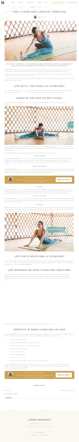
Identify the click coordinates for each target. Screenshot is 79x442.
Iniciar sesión (72, 2)
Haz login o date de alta (68, 390)
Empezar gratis (58, 2)
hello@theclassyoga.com (42, 423)
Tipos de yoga (38, 426)
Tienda (39, 2)
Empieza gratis (64, 179)
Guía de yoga (30, 426)
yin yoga (9, 262)
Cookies (46, 435)
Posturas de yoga (47, 426)
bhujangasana (19, 207)
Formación (30, 2)
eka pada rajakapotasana (23, 198)
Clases (20, 2)
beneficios (22, 90)
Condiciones (34, 435)
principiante (46, 153)
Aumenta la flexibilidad (16, 357)
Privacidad (40, 435)
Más (46, 2)
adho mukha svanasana (26, 158)
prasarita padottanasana (24, 169)
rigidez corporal (23, 92)
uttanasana (18, 189)
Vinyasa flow (54, 323)
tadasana (24, 171)
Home (13, 2)
